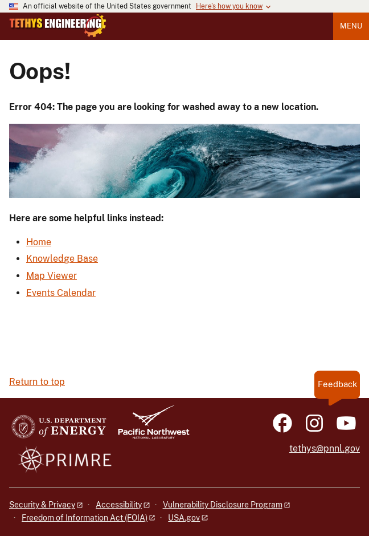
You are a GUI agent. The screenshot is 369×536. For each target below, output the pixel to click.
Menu (351, 26)
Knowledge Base (62, 258)
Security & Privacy (42, 504)
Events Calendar (61, 292)
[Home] (57, 34)
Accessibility (119, 504)
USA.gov (184, 517)
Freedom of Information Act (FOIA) (84, 517)
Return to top (37, 381)
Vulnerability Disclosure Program (222, 504)
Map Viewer (51, 275)
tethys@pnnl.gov (324, 448)
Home (38, 242)
